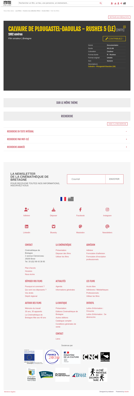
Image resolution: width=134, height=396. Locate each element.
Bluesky (53, 233)
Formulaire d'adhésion (95, 253)
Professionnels (92, 293)
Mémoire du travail (33, 308)
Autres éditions (62, 318)
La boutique (61, 303)
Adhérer (89, 250)
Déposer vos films (33, 281)
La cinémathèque (63, 244)
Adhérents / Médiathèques (97, 290)
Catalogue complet (63, 321)
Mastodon (80, 233)
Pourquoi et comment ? (35, 286)
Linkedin (26, 233)
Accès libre (90, 286)
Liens (58, 339)
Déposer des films (63, 253)
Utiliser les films (62, 257)
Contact (29, 244)
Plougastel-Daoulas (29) (106, 66)
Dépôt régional (31, 296)
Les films (90, 281)
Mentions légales (9, 392)
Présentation (61, 250)
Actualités (61, 281)
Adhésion (90, 244)
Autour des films (33, 303)
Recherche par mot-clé (67, 139)
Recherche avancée (67, 147)
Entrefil (90, 303)
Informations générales (65, 290)
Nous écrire (30, 274)
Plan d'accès (30, 268)
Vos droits (29, 293)
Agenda (59, 286)
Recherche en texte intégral (67, 131)
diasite (126, 391)
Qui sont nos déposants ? (35, 290)
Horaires (28, 271)
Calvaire (91, 66)
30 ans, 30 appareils (33, 311)
